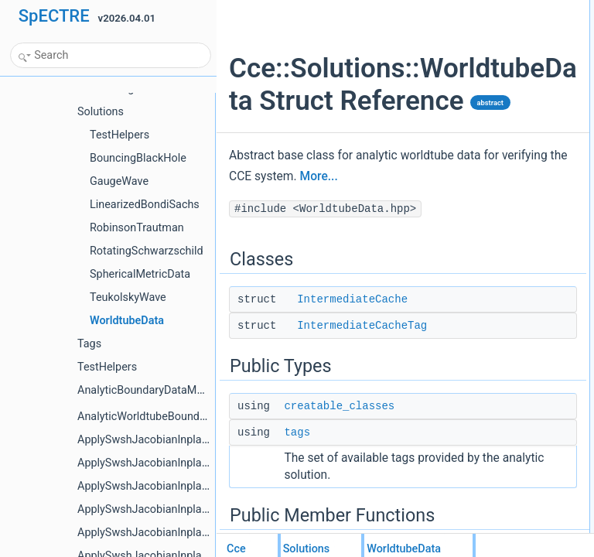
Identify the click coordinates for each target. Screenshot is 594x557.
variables (491, 195)
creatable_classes (339, 492)
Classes (476, 8)
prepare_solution (507, 331)
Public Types (486, 59)
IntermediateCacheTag (362, 411)
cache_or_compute (512, 314)
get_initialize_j (502, 229)
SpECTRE (54, 16)
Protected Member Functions (519, 297)
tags (297, 518)
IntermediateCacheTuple (523, 280)
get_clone (493, 178)
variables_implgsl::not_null (527, 348)
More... (293, 262)
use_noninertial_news (517, 246)
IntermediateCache (352, 385)
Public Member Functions (512, 110)
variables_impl (502, 383)
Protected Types (493, 263)
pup (480, 212)
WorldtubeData (503, 144)
